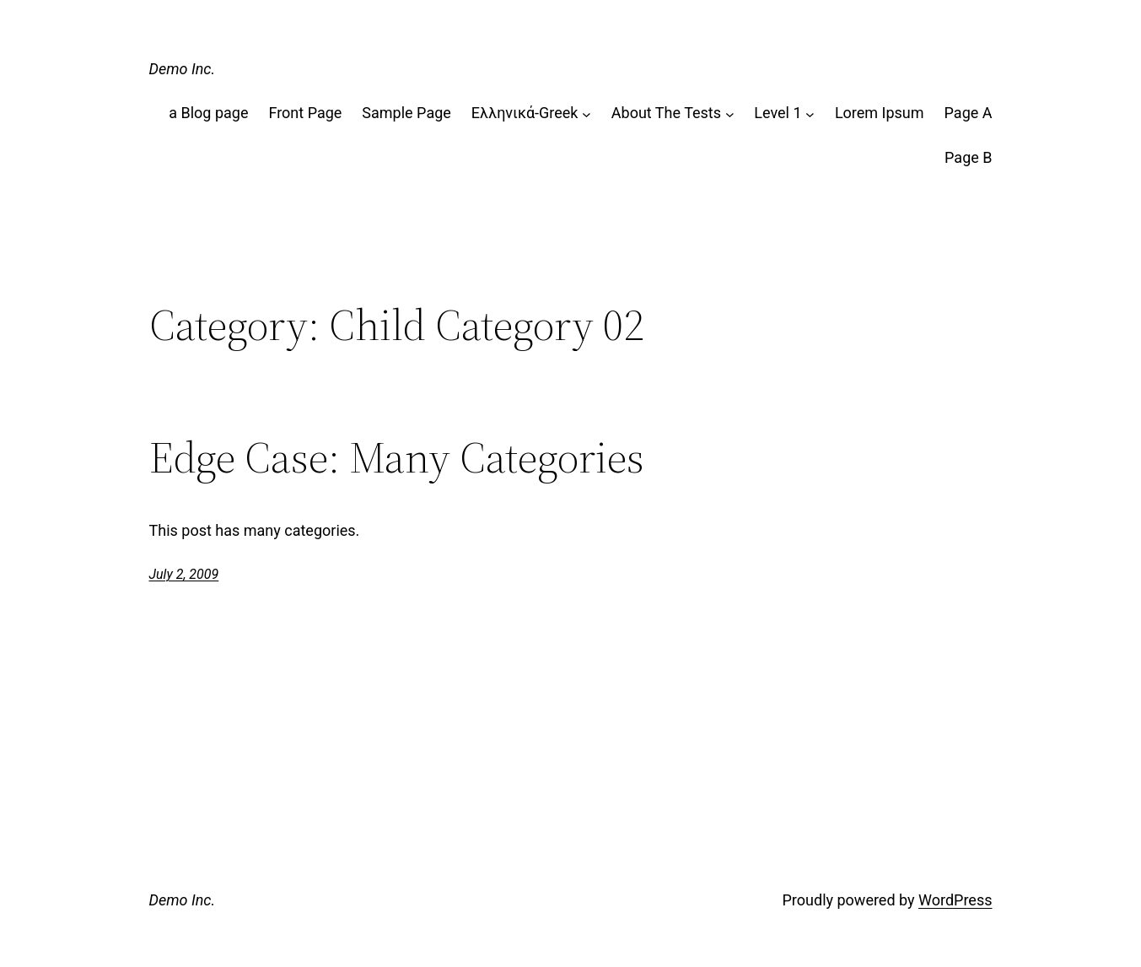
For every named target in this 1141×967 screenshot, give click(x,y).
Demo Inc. (182, 69)
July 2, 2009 (184, 574)
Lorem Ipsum (879, 113)
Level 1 (777, 113)
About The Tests (666, 113)
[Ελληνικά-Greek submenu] (586, 113)
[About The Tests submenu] (730, 113)
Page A (969, 113)
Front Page (305, 113)
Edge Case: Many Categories (396, 457)
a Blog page (208, 113)
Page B (968, 157)
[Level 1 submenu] (810, 113)
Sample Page (406, 113)
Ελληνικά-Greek (525, 113)
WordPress (955, 900)
